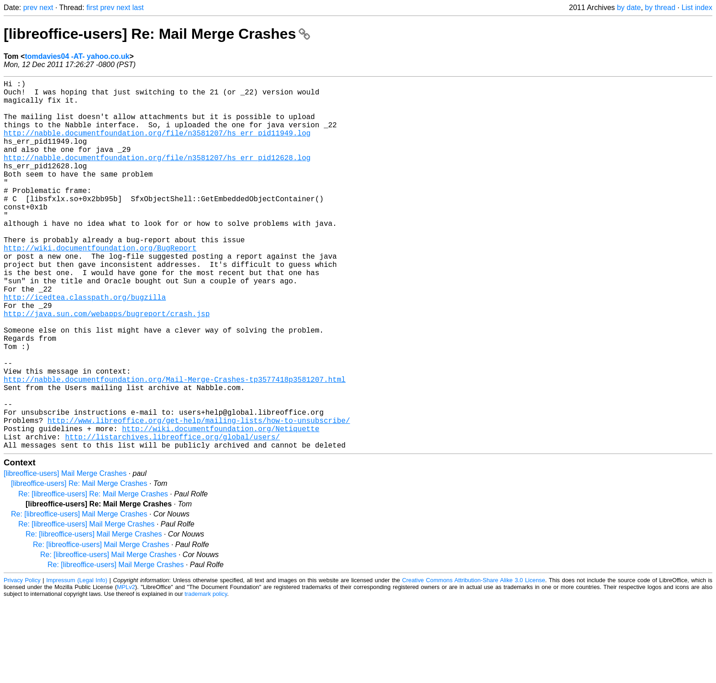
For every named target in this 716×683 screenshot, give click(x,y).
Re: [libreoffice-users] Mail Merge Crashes (79, 596)
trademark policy (205, 676)
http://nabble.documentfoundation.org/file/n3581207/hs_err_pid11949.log (157, 146)
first (92, 7)
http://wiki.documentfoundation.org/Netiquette (220, 507)
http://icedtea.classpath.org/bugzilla (85, 346)
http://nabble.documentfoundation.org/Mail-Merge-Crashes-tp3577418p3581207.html (175, 447)
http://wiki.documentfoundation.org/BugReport (100, 286)
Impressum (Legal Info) (76, 662)
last (138, 7)
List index (696, 7)
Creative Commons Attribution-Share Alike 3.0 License (473, 662)
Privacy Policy (22, 662)
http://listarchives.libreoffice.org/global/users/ (172, 517)
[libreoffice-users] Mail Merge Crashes (65, 555)
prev (30, 7)
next (46, 7)
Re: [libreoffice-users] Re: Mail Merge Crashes (93, 576)
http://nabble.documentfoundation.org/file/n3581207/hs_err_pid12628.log (157, 176)
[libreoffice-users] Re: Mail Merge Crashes (157, 34)
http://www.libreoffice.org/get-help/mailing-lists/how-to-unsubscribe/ (198, 497)
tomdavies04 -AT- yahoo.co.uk (77, 56)
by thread (660, 7)
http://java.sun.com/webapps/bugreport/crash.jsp (107, 366)
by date (629, 7)
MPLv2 (126, 669)
